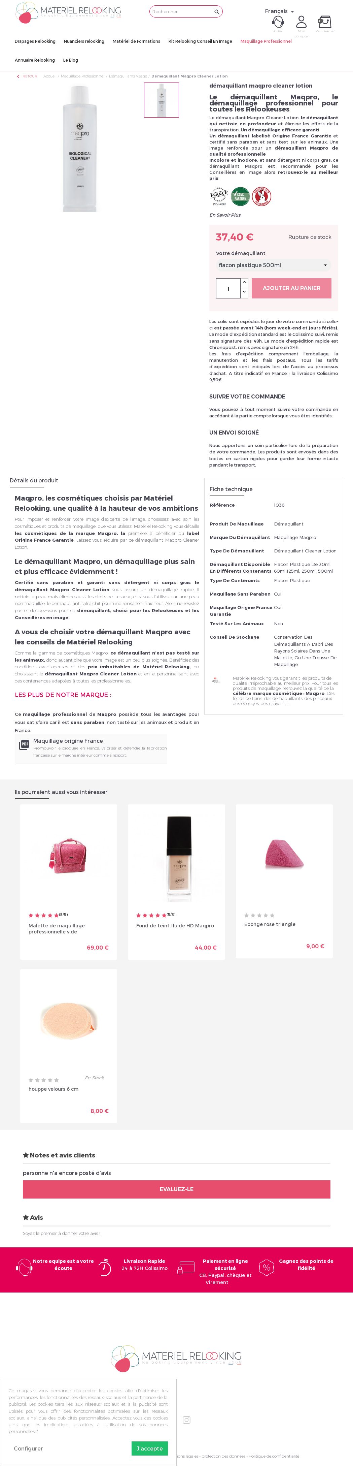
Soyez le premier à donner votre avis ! (61, 1233)
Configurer (28, 1448)
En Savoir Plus (224, 215)
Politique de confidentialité (274, 1456)
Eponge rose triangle (269, 924)
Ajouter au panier (291, 288)
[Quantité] (228, 288)
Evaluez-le (176, 1189)
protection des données (223, 1456)
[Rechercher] (186, 11)
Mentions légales (182, 1456)
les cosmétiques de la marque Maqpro (66, 533)
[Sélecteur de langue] (280, 11)
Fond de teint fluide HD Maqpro (175, 925)
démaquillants (288, 698)
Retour (26, 76)
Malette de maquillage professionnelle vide (57, 928)
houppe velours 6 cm (53, 1089)
